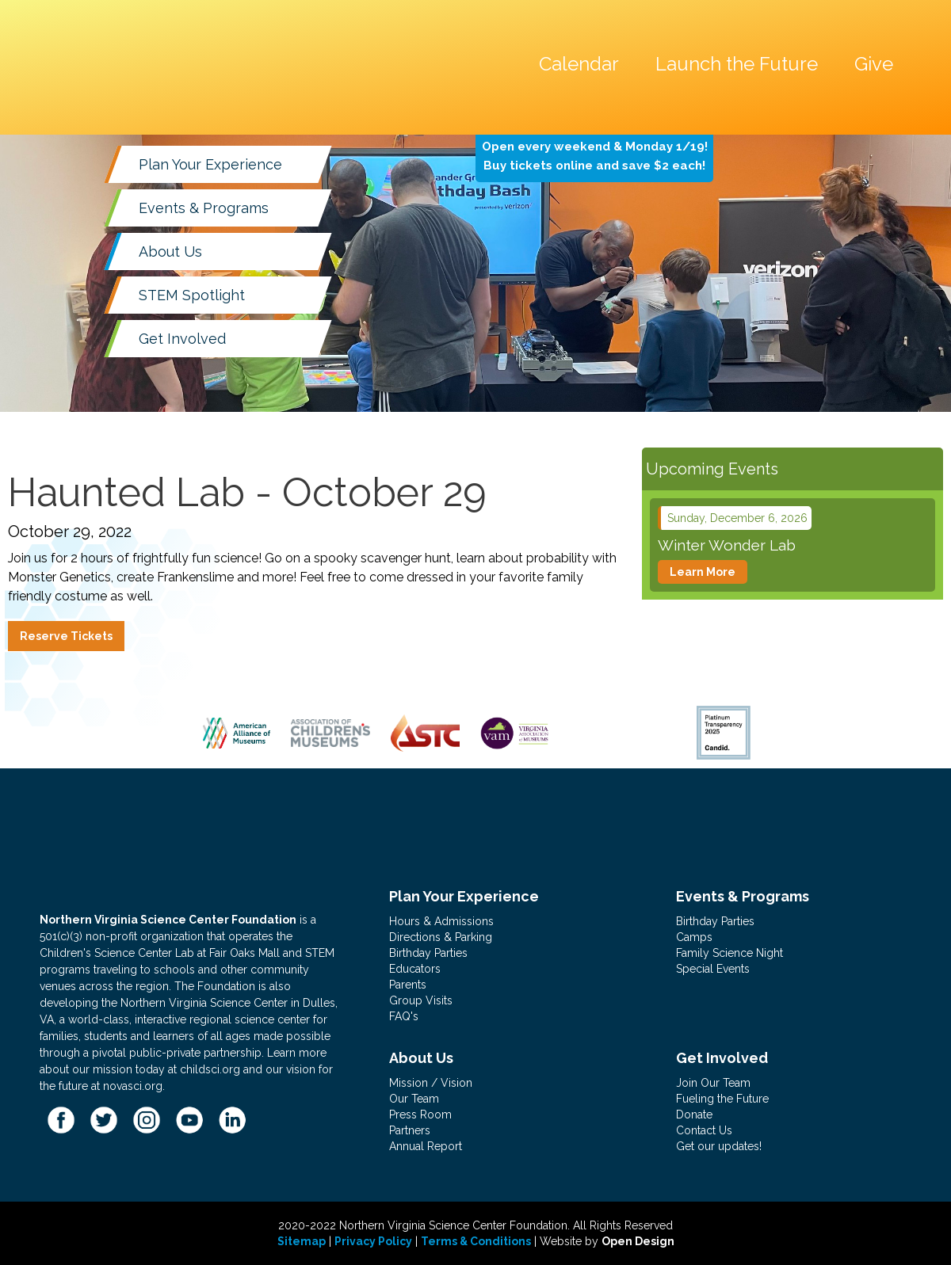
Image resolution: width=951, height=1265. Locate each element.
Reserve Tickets (66, 636)
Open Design (638, 1241)
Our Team (414, 1098)
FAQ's (403, 1016)
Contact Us (704, 1130)
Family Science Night (729, 953)
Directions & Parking (440, 937)
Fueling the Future (722, 1098)
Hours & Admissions (441, 921)
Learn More (702, 572)
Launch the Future (736, 63)
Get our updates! (719, 1146)
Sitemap (301, 1241)
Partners (409, 1130)
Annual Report (425, 1146)
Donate (694, 1114)
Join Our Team (713, 1082)
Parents (407, 984)
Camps (694, 937)
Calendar (579, 63)
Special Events (713, 968)
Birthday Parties (428, 953)
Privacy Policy (373, 1241)
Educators (415, 968)
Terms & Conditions (476, 1241)
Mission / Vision (430, 1082)
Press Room (420, 1114)
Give (873, 63)
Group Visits (421, 1000)
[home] (170, 27)
